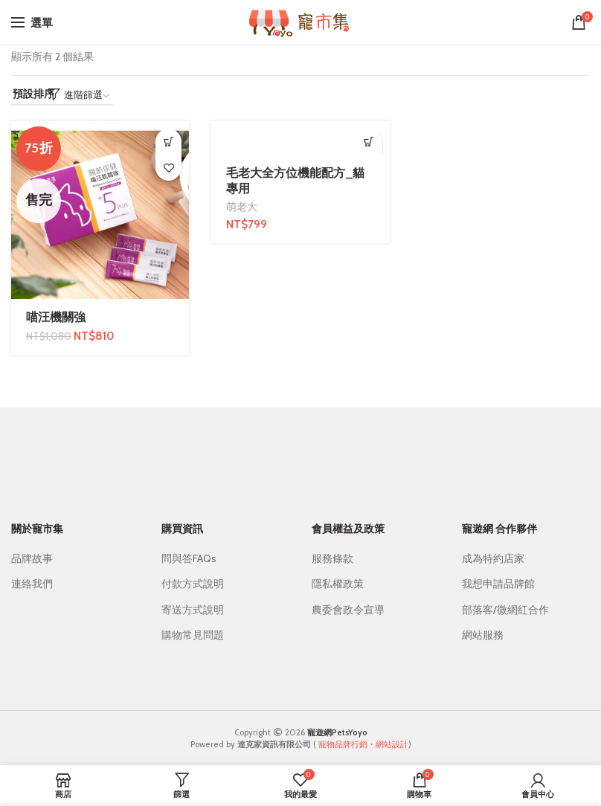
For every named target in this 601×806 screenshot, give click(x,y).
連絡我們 (32, 583)
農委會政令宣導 (348, 609)
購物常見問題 (192, 635)
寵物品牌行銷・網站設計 (363, 744)
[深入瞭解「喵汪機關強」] (168, 142)
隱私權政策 (338, 583)
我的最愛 (168, 168)
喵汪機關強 (56, 317)
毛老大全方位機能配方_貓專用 (295, 181)
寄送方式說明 (192, 609)
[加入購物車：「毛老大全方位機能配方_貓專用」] (369, 142)
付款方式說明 (192, 583)
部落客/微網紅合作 (505, 609)
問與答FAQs (188, 558)
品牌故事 (32, 558)
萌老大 (241, 206)
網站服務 (483, 635)
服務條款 (332, 558)
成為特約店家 (493, 558)
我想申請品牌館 (498, 583)
